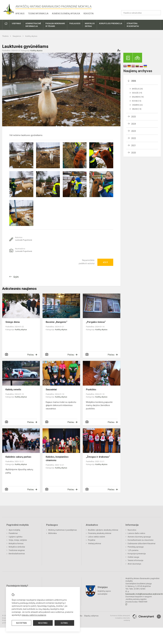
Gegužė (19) (137, 93)
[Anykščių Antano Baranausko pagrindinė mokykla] (8, 9)
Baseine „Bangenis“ (56, 322)
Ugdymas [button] (16, 23)
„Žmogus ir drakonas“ (98, 456)
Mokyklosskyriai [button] (90, 24)
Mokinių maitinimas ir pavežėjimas (62, 530)
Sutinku (64, 623)
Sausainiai (51, 389)
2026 (133, 81)
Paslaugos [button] (74, 23)
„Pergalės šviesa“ (96, 322)
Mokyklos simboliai (17, 547)
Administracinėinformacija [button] (33, 24)
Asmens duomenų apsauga (66, 13)
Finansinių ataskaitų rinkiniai (99, 533)
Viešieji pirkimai (94, 543)
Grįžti (16, 277)
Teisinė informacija (38, 13)
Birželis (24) (137, 89)
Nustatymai (21, 623)
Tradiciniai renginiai (17, 550)
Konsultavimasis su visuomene (140, 540)
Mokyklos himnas (16, 543)
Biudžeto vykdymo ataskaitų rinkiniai (103, 530)
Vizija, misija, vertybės (18, 540)
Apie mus (20, 13)
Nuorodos (132, 530)
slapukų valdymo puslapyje (34, 615)
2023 (133, 131)
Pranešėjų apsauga (136, 547)
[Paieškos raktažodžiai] (141, 12)
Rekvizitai (89, 13)
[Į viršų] (159, 616)
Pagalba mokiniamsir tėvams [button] (55, 24)
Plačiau (30, 355)
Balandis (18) (138, 97)
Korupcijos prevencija (137, 554)
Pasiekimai (13, 533)
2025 (133, 116)
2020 (133, 153)
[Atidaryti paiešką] (158, 13)
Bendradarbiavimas (17, 554)
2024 (133, 124)
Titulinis (5, 36)
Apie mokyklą (14, 530)
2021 (133, 145)
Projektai (91, 540)
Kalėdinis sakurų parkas (18, 456)
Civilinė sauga (133, 557)
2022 (133, 138)
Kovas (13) (136, 101)
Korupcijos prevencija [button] (110, 23)
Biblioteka (52, 533)
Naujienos (17, 36)
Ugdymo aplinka (15, 537)
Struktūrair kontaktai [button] (133, 24)
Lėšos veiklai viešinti (96, 537)
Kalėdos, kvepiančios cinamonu (57, 458)
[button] (141, 6)
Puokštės (91, 389)
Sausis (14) (136, 109)
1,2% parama (133, 550)
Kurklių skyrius (31, 36)
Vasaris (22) (137, 105)
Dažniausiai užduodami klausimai (141, 543)
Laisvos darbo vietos (136, 533)
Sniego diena (12, 322)
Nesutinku (42, 623)
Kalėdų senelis (13, 389)
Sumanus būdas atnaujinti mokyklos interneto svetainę (120, 618)
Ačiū (105, 262)
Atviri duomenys (134, 564)
